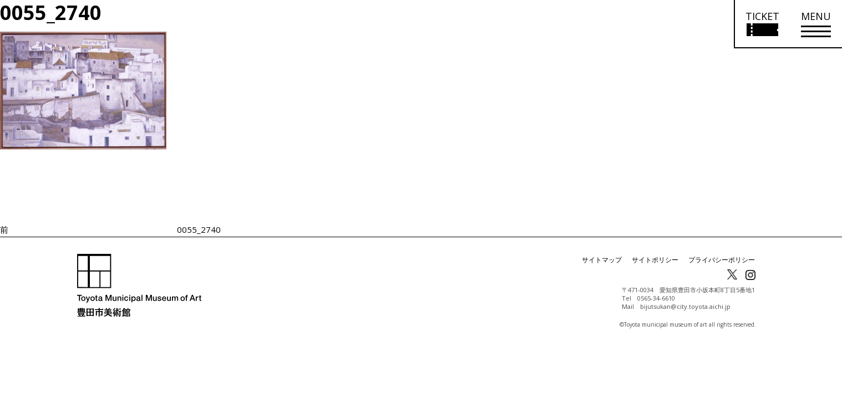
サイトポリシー (655, 259)
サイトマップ (602, 259)
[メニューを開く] (816, 24)
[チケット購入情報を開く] (762, 24)
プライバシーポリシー (721, 259)
